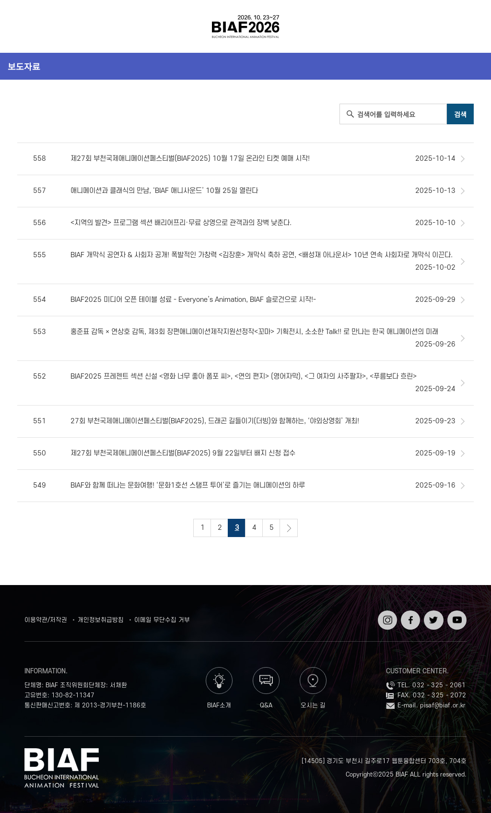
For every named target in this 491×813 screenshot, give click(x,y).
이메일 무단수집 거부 (162, 620)
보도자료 (24, 66)
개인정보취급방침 (101, 620)
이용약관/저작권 (45, 620)
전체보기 (24, 26)
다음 (289, 528)
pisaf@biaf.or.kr (443, 705)
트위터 (432, 613)
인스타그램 (386, 617)
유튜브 (456, 613)
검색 (467, 26)
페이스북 (409, 617)
